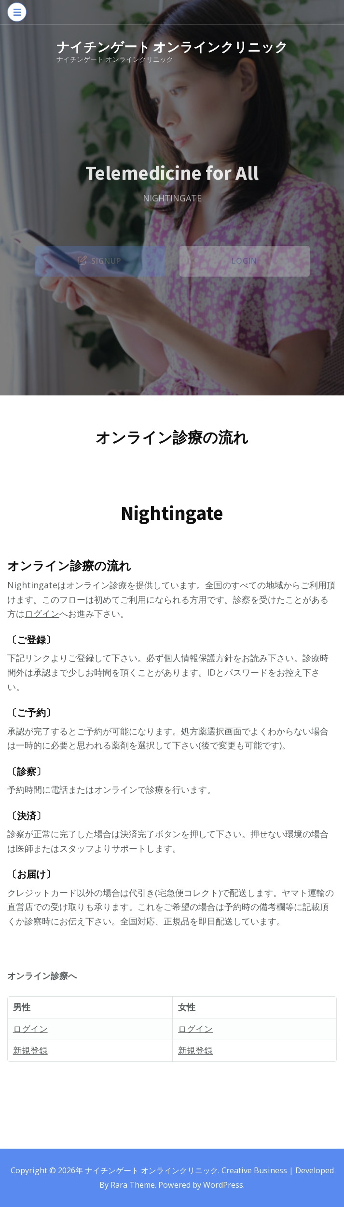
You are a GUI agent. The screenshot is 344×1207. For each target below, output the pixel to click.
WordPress (223, 1185)
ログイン (42, 613)
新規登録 (30, 1050)
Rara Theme (132, 1185)
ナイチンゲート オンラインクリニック (172, 47)
